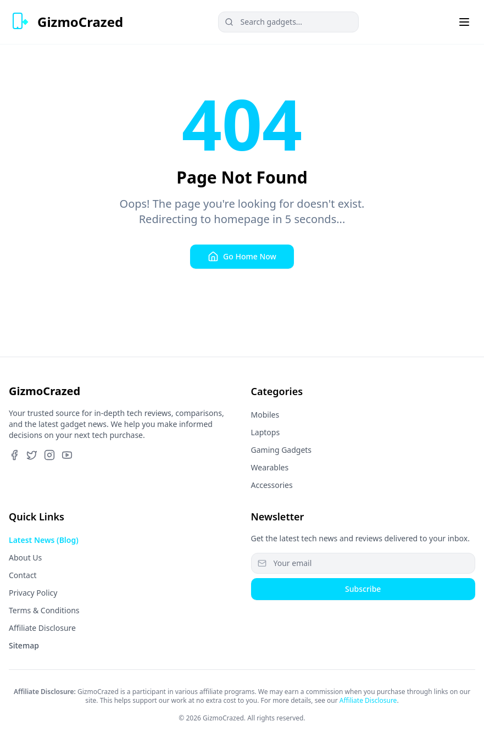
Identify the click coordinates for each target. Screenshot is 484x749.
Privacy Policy (33, 592)
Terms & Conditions (44, 610)
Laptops (265, 432)
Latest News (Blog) (44, 540)
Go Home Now (242, 256)
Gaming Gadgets (281, 450)
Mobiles (265, 414)
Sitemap (24, 645)
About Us (25, 557)
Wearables (270, 467)
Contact (23, 575)
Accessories (272, 485)
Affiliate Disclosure (42, 628)
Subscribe (363, 589)
